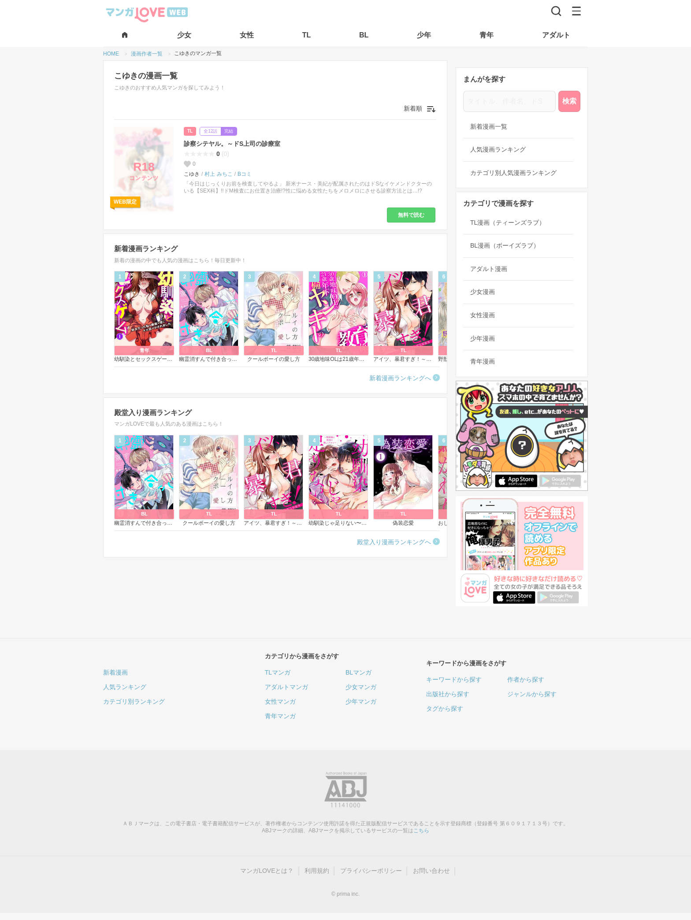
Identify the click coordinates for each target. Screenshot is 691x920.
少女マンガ (361, 686)
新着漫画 (115, 672)
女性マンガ (280, 701)
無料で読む (411, 215)
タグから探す (444, 708)
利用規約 (317, 870)
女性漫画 (482, 315)
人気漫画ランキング (498, 149)
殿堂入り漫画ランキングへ (394, 541)
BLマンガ (359, 672)
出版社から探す (447, 693)
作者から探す (525, 679)
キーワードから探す (454, 679)
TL (190, 131)
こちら (421, 830)
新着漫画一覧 (488, 126)
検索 (569, 101)
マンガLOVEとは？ (266, 870)
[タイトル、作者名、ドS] (509, 101)
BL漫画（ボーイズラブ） (504, 245)
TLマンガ (277, 672)
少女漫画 (482, 291)
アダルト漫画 (488, 268)
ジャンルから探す (532, 693)
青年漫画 (482, 361)
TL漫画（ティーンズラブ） (507, 222)
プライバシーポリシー (371, 870)
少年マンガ (361, 701)
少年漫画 (482, 338)
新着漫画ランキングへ (400, 378)
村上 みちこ (218, 174)
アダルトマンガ (286, 686)
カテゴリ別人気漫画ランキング (513, 172)
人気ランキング (124, 686)
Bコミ (245, 174)
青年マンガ (280, 716)
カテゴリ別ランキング (134, 701)
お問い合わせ (431, 870)
